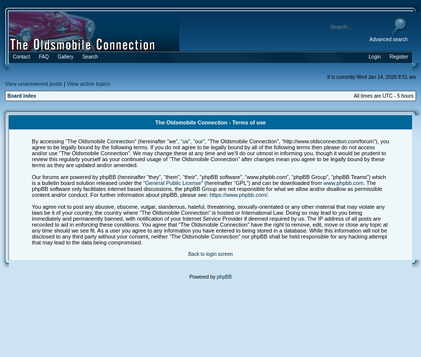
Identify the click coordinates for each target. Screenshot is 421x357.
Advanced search (388, 39)
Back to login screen (210, 254)
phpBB (224, 277)
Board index (21, 96)
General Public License (173, 183)
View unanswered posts (33, 84)
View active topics (88, 84)
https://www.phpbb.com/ (238, 195)
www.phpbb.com (343, 183)
